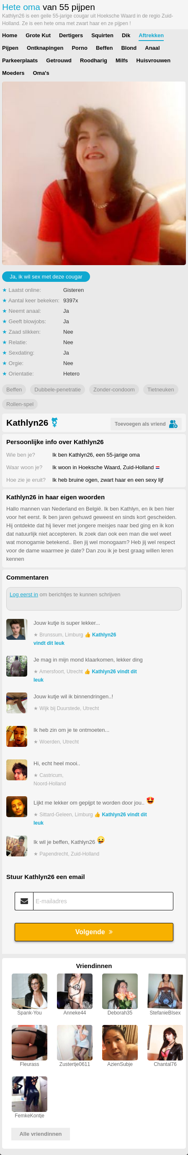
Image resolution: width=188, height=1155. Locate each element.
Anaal (152, 48)
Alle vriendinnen (40, 1134)
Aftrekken (151, 35)
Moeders (13, 73)
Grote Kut (38, 35)
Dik (126, 35)
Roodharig (93, 60)
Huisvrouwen (153, 60)
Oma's (41, 73)
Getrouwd (59, 60)
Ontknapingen (45, 48)
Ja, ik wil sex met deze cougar (46, 276)
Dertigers (71, 35)
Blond (128, 48)
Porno (80, 48)
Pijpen (10, 48)
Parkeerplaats (20, 60)
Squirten (102, 35)
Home (9, 35)
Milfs (122, 60)
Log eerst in (24, 594)
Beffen (104, 48)
